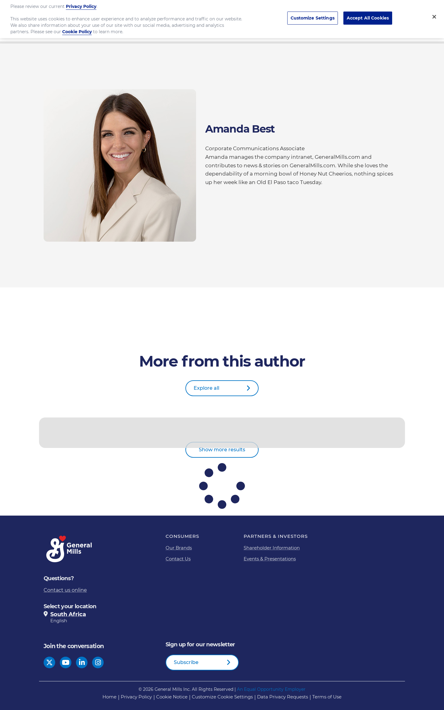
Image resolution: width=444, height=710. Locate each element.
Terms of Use (327, 697)
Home (109, 697)
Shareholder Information (272, 548)
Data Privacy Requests (282, 697)
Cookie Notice (172, 697)
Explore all (206, 388)
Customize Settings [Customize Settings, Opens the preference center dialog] (313, 13)
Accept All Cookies (368, 13)
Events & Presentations (270, 559)
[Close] (434, 12)
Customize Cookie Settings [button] (222, 697)
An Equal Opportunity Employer (271, 689)
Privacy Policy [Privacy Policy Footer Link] (136, 697)
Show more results (222, 450)
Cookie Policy (77, 27)
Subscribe (186, 662)
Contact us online (65, 590)
